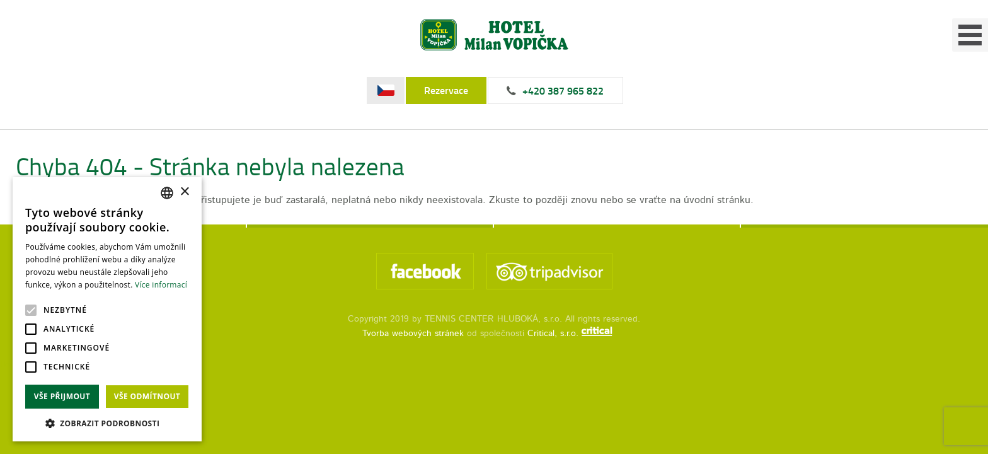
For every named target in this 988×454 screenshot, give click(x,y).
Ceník (759, 60)
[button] (107, 423)
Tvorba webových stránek (413, 360)
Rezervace (678, 13)
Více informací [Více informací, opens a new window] (161, 284)
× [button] (184, 192)
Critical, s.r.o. (554, 360)
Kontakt (835, 60)
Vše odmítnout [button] (147, 396)
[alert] (107, 309)
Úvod (523, 60)
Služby (586, 60)
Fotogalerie (674, 60)
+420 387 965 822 (795, 13)
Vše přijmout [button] (62, 396)
